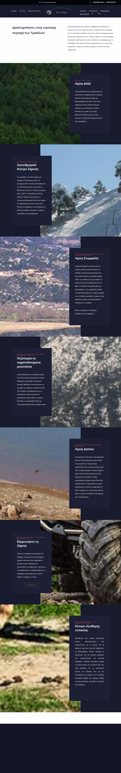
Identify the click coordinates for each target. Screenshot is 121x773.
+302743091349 (98, 2)
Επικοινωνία (104, 11)
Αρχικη (14, 11)
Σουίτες (22, 11)
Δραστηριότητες (34, 11)
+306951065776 (111, 2)
